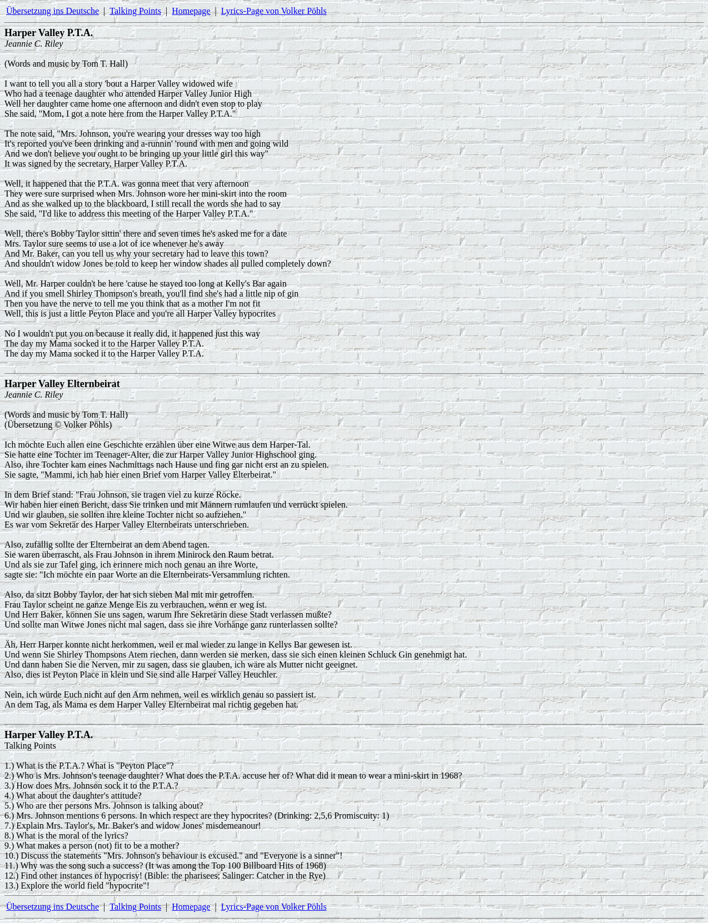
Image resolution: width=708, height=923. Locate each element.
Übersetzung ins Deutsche (52, 11)
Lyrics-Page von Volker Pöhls (274, 11)
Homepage (191, 11)
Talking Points (135, 11)
